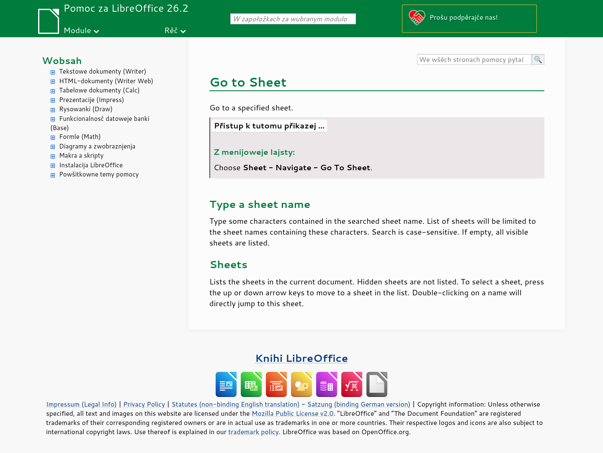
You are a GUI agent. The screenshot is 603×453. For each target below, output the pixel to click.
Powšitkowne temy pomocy (99, 174)
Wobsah (62, 60)
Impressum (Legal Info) (81, 404)
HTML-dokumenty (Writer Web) (106, 81)
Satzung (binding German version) (359, 404)
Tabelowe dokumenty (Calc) (99, 90)
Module (77, 30)
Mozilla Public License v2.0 (293, 413)
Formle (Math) (80, 136)
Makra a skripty (81, 155)
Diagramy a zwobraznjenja (97, 146)
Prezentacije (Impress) (91, 99)
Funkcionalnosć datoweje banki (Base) (99, 123)
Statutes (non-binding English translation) (235, 404)
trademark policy (253, 431)
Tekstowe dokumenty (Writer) (102, 71)
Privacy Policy (144, 404)
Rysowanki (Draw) (86, 109)
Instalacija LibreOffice (91, 165)
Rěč (171, 30)
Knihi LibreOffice (301, 358)
